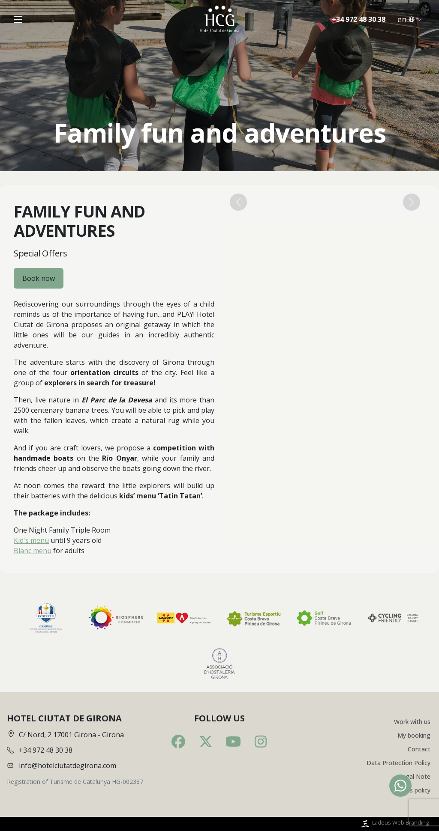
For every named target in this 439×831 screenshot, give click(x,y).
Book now (38, 278)
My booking (413, 735)
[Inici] (219, 19)
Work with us (412, 722)
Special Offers (40, 253)
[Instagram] (261, 742)
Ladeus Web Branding (394, 824)
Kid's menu (31, 540)
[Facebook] (178, 742)
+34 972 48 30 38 (358, 19)
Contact (419, 749)
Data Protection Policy (398, 763)
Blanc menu (32, 550)
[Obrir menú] (18, 19)
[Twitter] (206, 742)
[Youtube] (233, 742)
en (409, 19)
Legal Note (414, 776)
